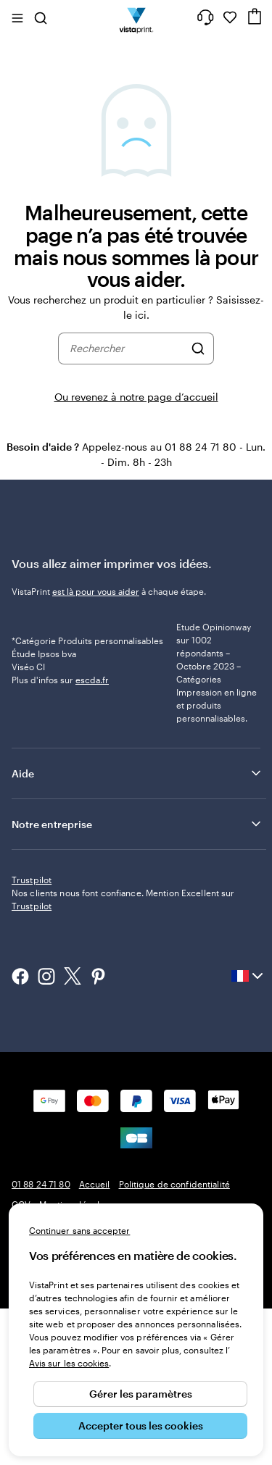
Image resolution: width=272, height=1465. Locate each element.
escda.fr (92, 727)
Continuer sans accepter (79, 1230)
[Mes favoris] (230, 17)
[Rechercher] (198, 348)
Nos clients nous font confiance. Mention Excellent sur (123, 1055)
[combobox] (127, 348)
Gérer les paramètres (140, 1393)
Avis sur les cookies (69, 1363)
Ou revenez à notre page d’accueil (136, 397)
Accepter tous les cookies (140, 1425)
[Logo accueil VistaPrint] (136, 17)
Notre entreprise (137, 884)
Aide (137, 834)
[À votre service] (205, 17)
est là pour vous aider (95, 591)
